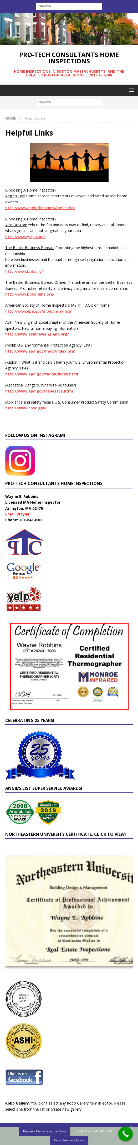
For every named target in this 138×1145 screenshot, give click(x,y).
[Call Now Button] (125, 1134)
